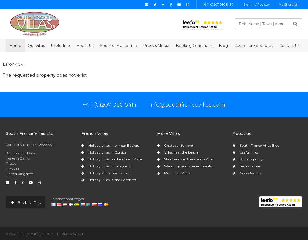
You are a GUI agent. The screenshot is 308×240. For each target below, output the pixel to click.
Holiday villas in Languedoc (110, 166)
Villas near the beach (181, 152)
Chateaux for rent (178, 145)
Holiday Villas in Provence (109, 173)
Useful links (249, 152)
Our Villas (36, 45)
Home (15, 45)
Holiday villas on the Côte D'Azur (115, 159)
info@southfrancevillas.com (187, 104)
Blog (223, 45)
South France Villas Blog (260, 145)
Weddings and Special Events (188, 166)
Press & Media (156, 45)
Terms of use (250, 166)
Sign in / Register (256, 5)
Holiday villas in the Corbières (112, 180)
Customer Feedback (253, 45)
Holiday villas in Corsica (107, 152)
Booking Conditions (194, 45)
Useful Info (60, 45)
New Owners (250, 173)
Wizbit (78, 234)
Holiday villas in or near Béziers (113, 145)
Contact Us (289, 45)
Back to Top (25, 202)
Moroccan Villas (177, 173)
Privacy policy (251, 159)
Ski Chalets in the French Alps (188, 159)
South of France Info (118, 45)
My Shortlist (288, 5)
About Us (85, 45)
